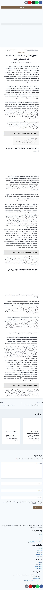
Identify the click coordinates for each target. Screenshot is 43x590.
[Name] (21, 483)
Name (40, 484)
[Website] (21, 497)
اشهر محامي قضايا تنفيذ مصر (10, 403)
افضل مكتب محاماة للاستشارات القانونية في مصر (25, 141)
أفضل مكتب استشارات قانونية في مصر (28, 143)
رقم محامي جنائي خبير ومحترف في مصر (33, 403)
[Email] (21, 490)
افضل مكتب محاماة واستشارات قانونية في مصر (32, 433)
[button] (21, 24)
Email (40, 491)
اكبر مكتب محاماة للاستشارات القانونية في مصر (11, 433)
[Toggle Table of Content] (36, 139)
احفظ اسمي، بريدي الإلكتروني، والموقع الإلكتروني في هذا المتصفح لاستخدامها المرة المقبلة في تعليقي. (22, 502)
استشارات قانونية (21, 52)
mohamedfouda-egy (33, 438)
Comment (39, 464)
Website (40, 498)
